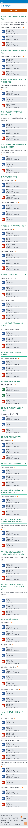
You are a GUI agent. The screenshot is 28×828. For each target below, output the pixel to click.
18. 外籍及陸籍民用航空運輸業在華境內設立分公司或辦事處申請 (12, 586)
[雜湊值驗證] (23, 27)
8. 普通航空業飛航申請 (9, 274)
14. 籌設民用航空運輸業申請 (11, 463)
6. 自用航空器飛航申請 (9, 177)
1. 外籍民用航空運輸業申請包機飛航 (12, 17)
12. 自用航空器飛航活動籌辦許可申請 (12, 409)
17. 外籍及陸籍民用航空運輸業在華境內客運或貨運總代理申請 (12, 553)
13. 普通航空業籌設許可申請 (11, 437)
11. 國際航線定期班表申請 (10, 381)
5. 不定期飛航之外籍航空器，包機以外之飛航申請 (12, 145)
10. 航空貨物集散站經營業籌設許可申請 (12, 353)
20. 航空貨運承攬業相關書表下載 (12, 713)
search (26, 1)
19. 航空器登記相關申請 (9, 619)
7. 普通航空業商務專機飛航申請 (12, 226)
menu (1, 1)
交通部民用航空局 (14, 1)
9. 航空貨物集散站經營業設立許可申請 (12, 324)
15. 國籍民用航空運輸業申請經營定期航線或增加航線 (12, 491)
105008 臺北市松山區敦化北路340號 (12, 817)
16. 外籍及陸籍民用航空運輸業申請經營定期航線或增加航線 (12, 520)
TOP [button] (25, 823)
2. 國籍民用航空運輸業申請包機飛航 (12, 51)
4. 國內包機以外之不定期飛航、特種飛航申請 (12, 113)
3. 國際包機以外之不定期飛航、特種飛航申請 (12, 80)
